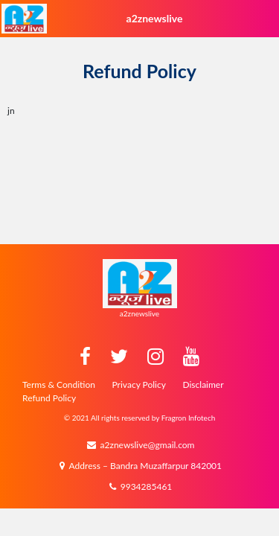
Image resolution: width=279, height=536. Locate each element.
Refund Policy (49, 397)
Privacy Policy (139, 384)
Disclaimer (202, 384)
